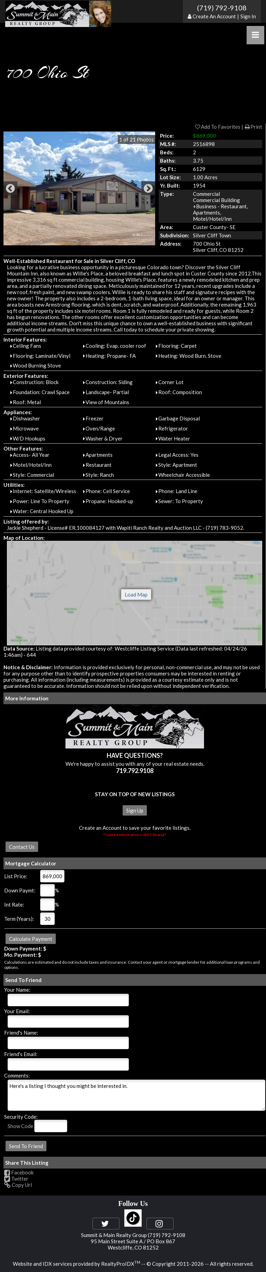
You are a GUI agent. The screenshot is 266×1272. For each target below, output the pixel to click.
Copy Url (18, 1185)
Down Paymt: (19, 890)
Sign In (248, 16)
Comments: (17, 1075)
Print (253, 127)
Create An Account (214, 16)
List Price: (15, 876)
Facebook (19, 1172)
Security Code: (21, 1117)
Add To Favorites (217, 127)
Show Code (20, 1126)
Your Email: (17, 1011)
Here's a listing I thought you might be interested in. (136, 1095)
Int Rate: (14, 904)
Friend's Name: (21, 1032)
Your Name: (17, 990)
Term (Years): (19, 919)
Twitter (16, 1178)
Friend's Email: (20, 1054)
